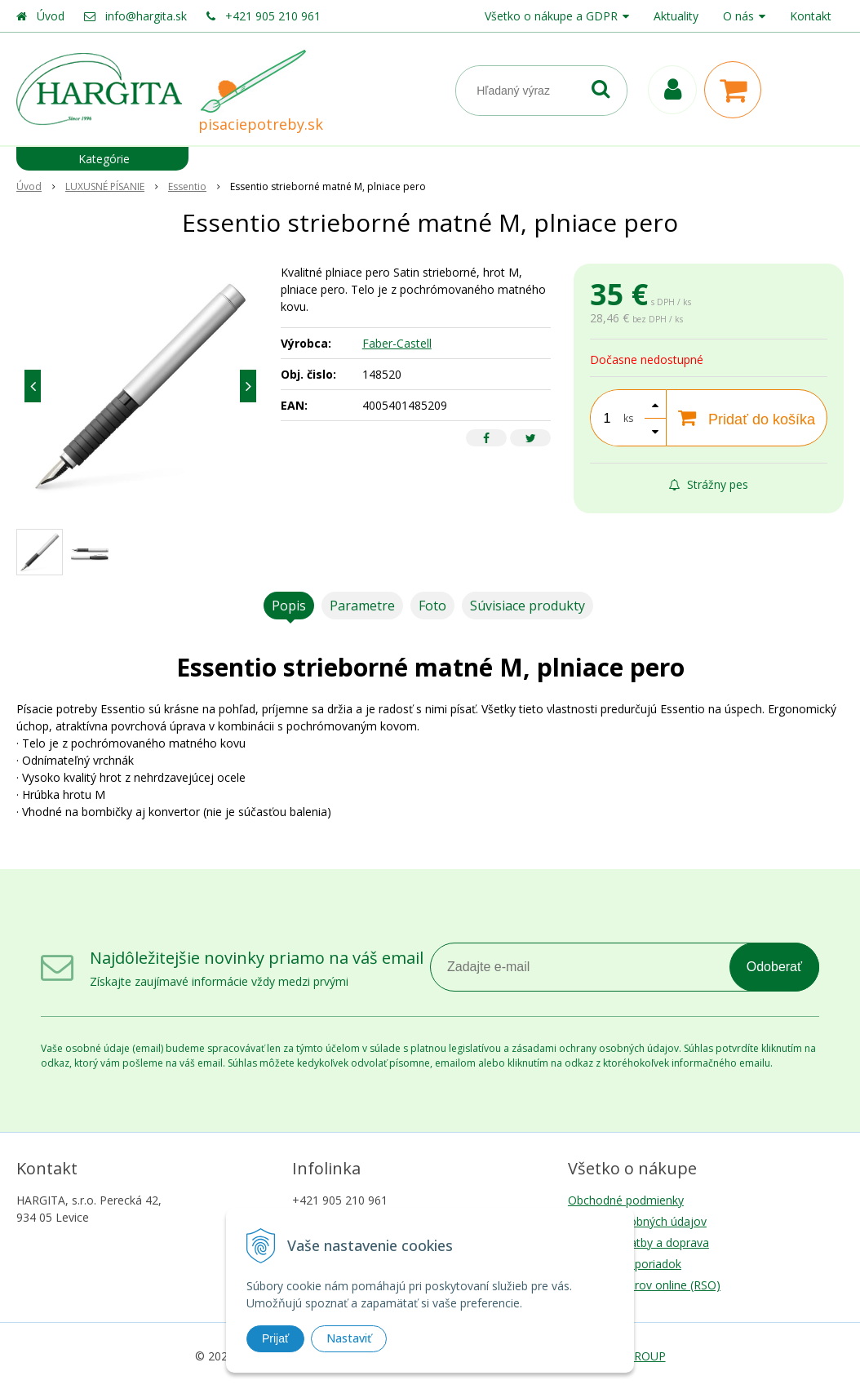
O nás (738, 16)
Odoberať (774, 967)
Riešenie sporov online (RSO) (644, 1285)
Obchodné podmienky (626, 1200)
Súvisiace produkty (527, 606)
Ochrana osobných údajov (637, 1221)
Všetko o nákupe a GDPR (551, 16)
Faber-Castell (397, 343)
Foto (432, 606)
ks (628, 418)
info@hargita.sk (146, 16)
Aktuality (676, 16)
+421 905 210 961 (273, 16)
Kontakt (810, 16)
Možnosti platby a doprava (638, 1242)
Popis (289, 606)
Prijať (275, 1338)
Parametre (362, 606)
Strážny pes (708, 484)
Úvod (50, 16)
